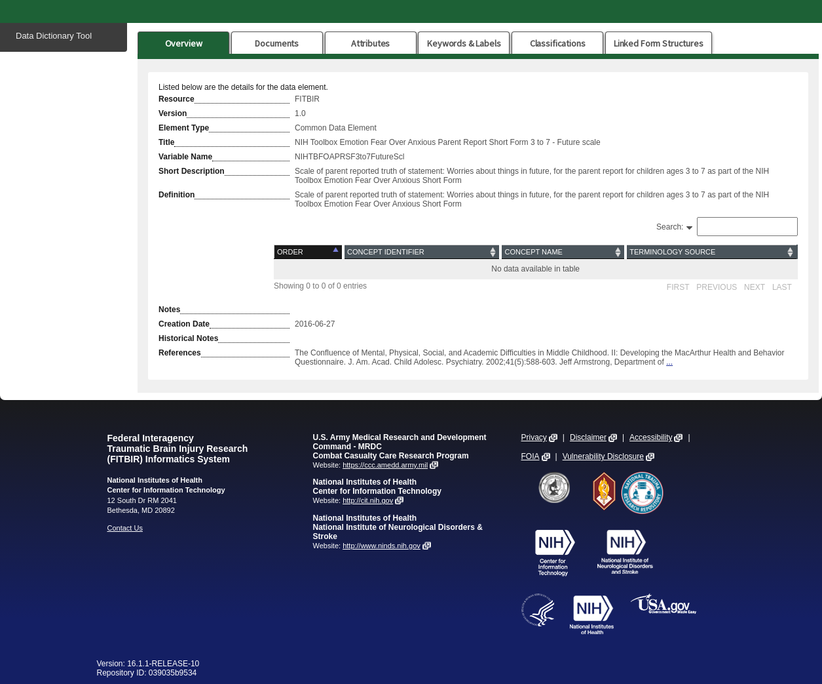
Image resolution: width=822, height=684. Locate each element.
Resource (177, 99)
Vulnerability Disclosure (603, 456)
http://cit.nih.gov (368, 500)
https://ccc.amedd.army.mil (385, 465)
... (669, 362)
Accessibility (650, 437)
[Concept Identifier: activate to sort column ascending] (421, 252)
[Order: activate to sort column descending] (309, 252)
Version (173, 113)
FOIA (530, 456)
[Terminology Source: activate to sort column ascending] (711, 252)
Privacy (534, 437)
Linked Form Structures (658, 43)
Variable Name (185, 156)
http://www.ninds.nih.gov (381, 546)
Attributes (370, 43)
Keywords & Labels (463, 43)
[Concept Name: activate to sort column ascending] (563, 252)
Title (166, 142)
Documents (277, 43)
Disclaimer (588, 437)
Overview (183, 43)
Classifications (558, 43)
